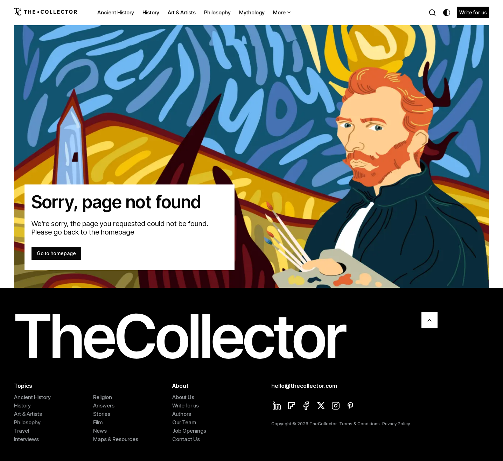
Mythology (252, 12)
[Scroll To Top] (429, 320)
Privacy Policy (396, 423)
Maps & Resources (115, 439)
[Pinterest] (350, 406)
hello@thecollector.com (304, 385)
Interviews (26, 439)
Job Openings (189, 430)
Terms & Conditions (359, 423)
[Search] (432, 12)
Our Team (184, 422)
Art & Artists (182, 12)
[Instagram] (335, 406)
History (150, 12)
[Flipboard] (291, 406)
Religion (102, 397)
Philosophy (217, 12)
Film (98, 422)
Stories (101, 414)
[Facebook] (306, 406)
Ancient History (115, 12)
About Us (183, 397)
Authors (181, 414)
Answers (103, 405)
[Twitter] (321, 406)
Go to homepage (56, 253)
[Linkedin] (276, 406)
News (100, 430)
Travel (21, 430)
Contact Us (186, 439)
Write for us (473, 12)
